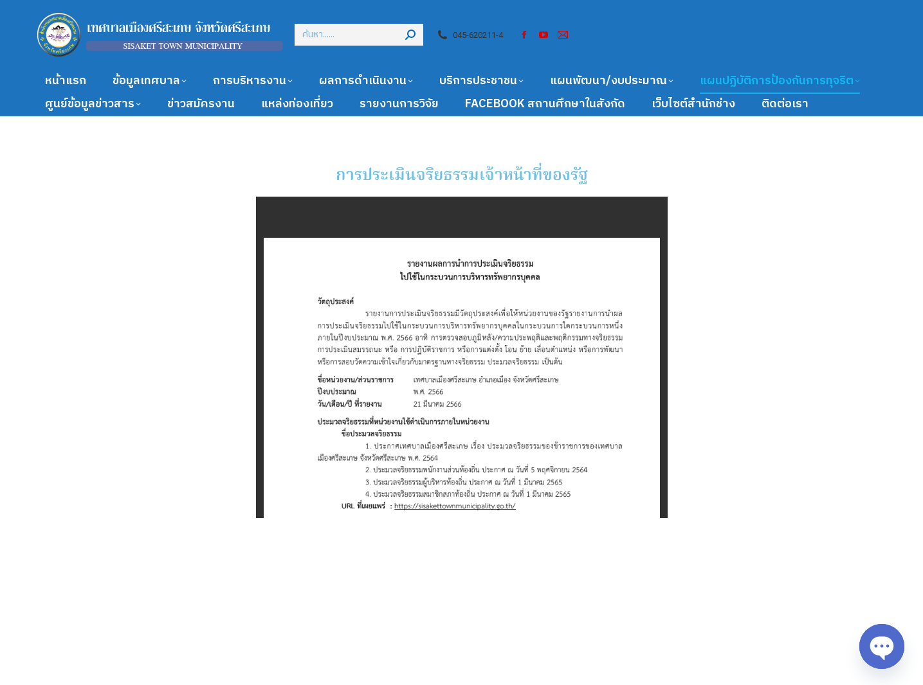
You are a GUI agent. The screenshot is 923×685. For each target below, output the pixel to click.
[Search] (359, 35)
